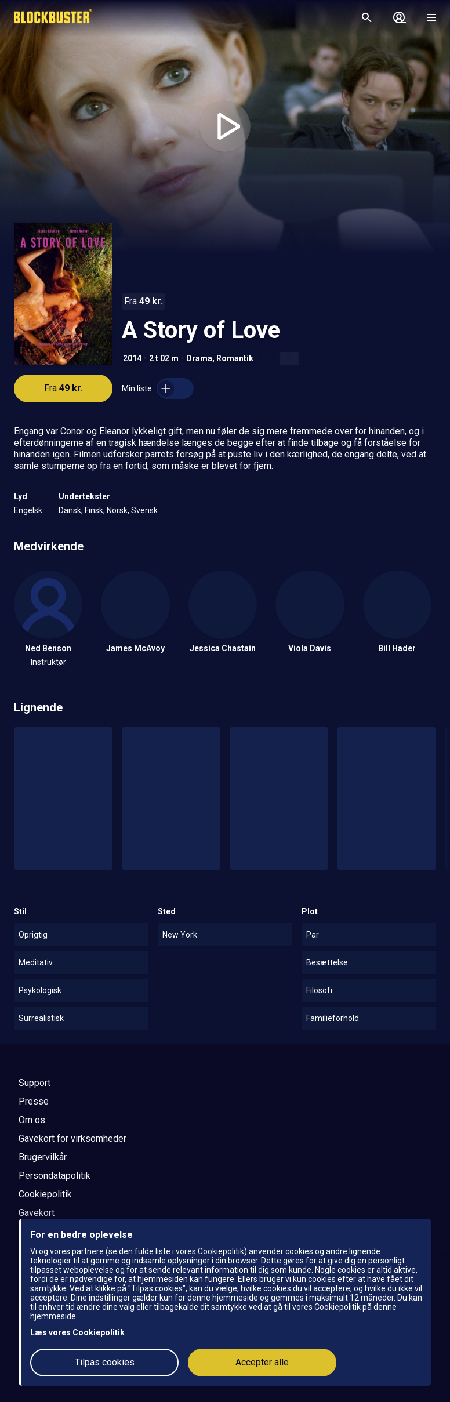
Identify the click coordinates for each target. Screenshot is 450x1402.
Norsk (117, 510)
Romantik (234, 358)
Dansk (70, 510)
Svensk (144, 510)
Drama (199, 358)
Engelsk (28, 510)
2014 (132, 358)
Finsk (94, 510)
